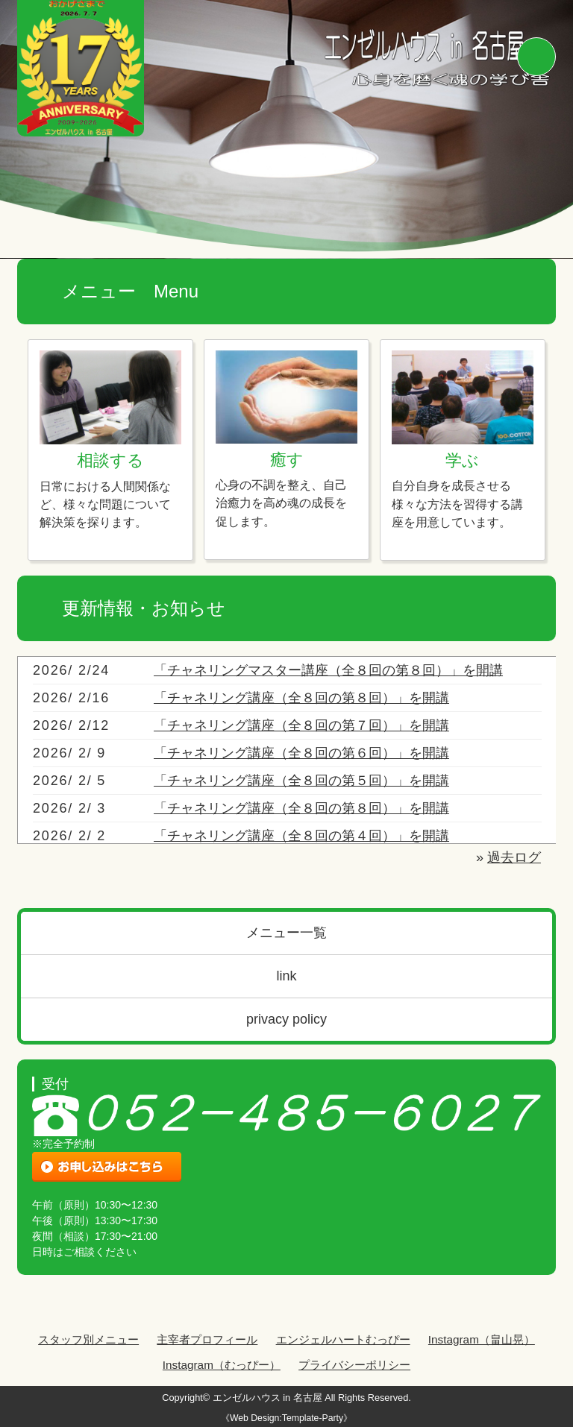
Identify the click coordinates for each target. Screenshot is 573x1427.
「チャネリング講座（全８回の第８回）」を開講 (301, 697)
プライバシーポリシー (354, 1364)
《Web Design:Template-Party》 (286, 1418)
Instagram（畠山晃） (481, 1339)
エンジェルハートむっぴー (343, 1339)
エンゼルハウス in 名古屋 (267, 1397)
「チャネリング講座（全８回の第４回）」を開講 (301, 835)
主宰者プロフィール (207, 1339)
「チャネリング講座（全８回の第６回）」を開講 (301, 753)
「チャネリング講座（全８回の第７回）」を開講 (301, 725)
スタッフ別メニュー (88, 1339)
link (286, 975)
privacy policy (286, 1019)
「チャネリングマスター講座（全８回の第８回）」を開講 (328, 670)
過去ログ (514, 857)
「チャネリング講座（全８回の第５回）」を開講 (301, 780)
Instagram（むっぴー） (222, 1364)
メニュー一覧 (286, 932)
